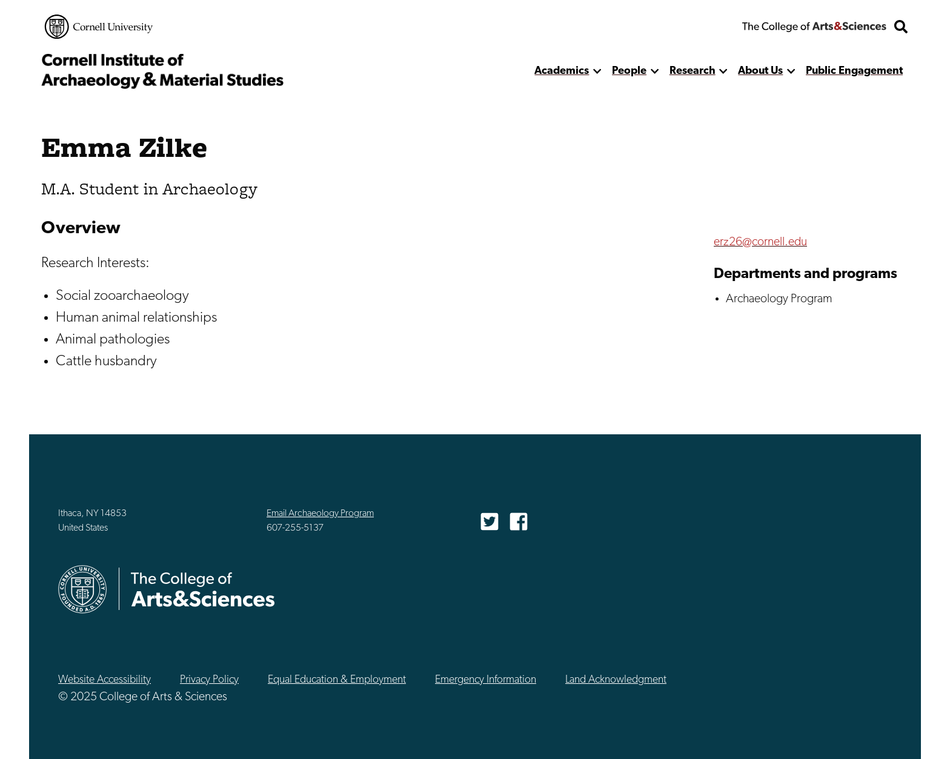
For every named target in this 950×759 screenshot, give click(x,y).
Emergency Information (485, 680)
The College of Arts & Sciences (814, 27)
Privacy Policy (209, 680)
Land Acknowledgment (615, 680)
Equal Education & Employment (337, 680)
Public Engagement (854, 71)
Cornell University (98, 27)
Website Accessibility (104, 680)
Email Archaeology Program (320, 514)
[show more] (597, 71)
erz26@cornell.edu (760, 242)
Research (692, 71)
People (629, 71)
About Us (760, 71)
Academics (561, 71)
